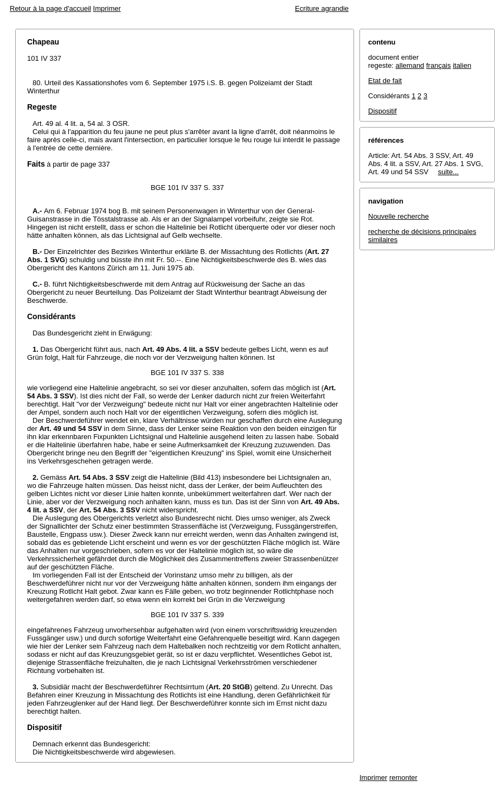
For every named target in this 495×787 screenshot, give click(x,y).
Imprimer (107, 8)
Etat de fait (385, 81)
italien (462, 65)
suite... (448, 172)
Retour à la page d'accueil (50, 8)
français (438, 65)
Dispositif (382, 111)
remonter (403, 777)
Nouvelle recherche (398, 216)
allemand (410, 65)
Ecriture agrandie (322, 8)
